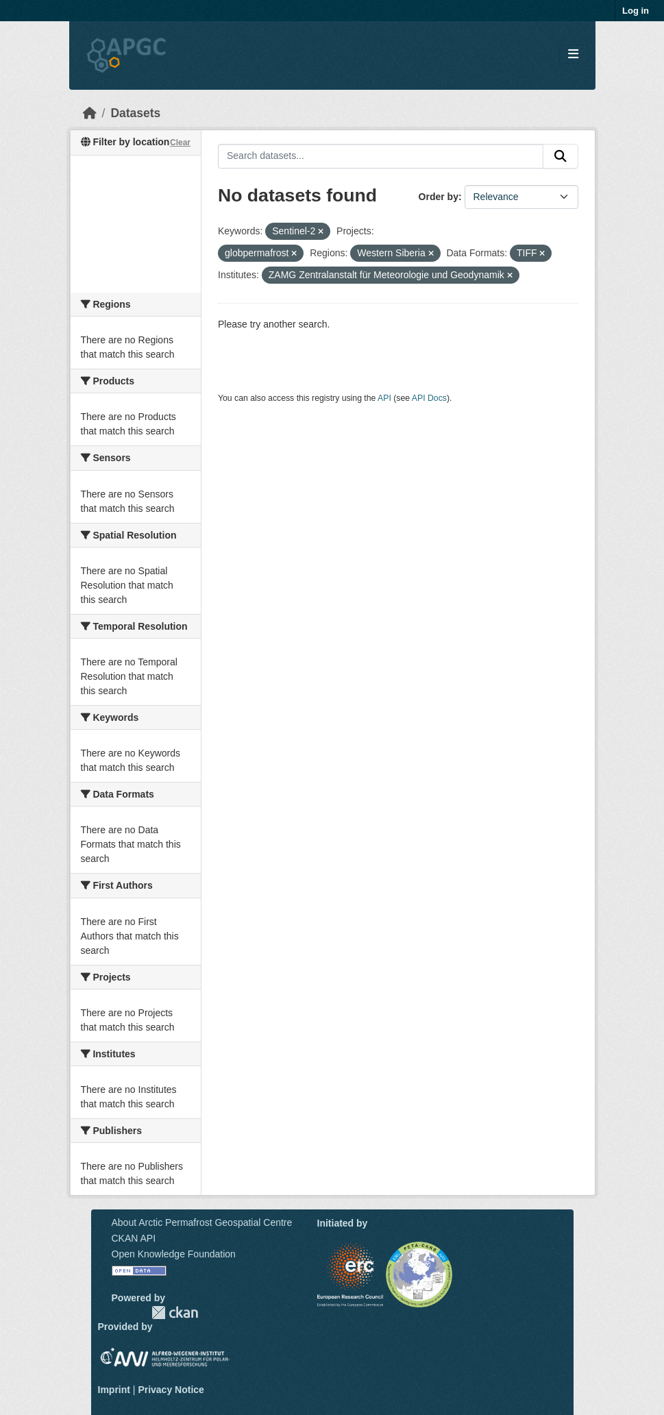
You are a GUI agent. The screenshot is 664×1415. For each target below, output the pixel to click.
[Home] (90, 113)
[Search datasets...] (380, 156)
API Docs (429, 398)
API (384, 398)
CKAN (174, 1312)
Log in (635, 10)
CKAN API (134, 1238)
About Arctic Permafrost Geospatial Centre (202, 1222)
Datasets (135, 113)
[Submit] (560, 156)
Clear (180, 142)
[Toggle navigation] (573, 54)
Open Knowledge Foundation (174, 1253)
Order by (438, 196)
